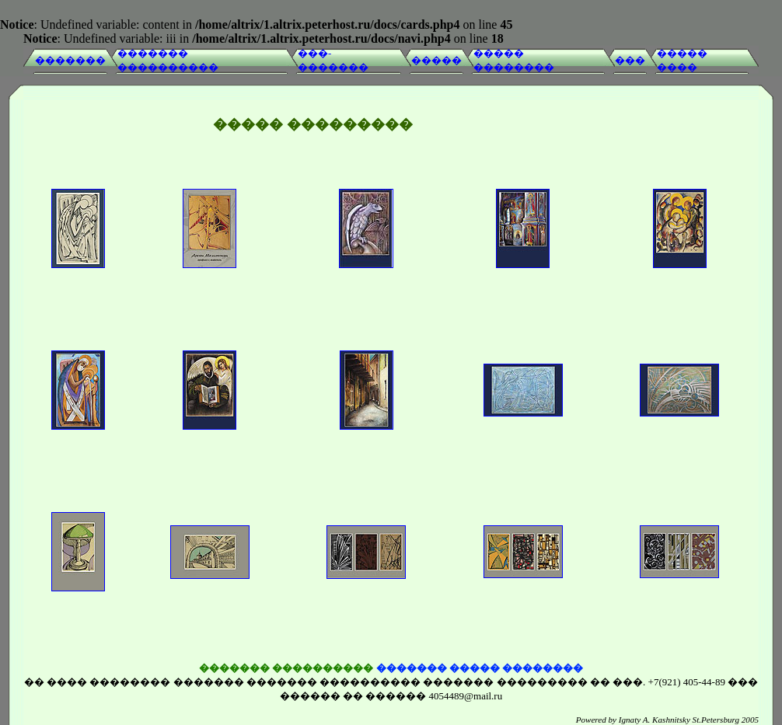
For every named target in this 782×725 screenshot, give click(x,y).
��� (630, 60)
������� (70, 60)
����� (436, 60)
